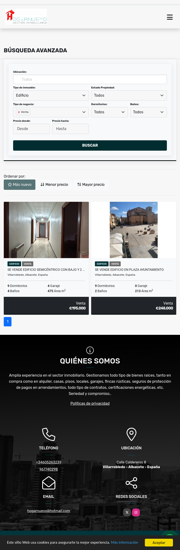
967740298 (48, 469)
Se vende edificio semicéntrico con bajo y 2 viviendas (46, 269)
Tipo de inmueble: (24, 87)
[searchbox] (17, 120)
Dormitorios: (99, 104)
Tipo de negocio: (23, 104)
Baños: (134, 104)
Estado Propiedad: (103, 87)
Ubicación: (20, 71)
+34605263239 (48, 462)
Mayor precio (91, 184)
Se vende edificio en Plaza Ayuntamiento (129, 269)
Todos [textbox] (99, 95)
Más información (125, 543)
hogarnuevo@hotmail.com (48, 511)
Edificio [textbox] (22, 95)
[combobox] (51, 95)
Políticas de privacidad (90, 403)
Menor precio (54, 184)
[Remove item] (19, 112)
